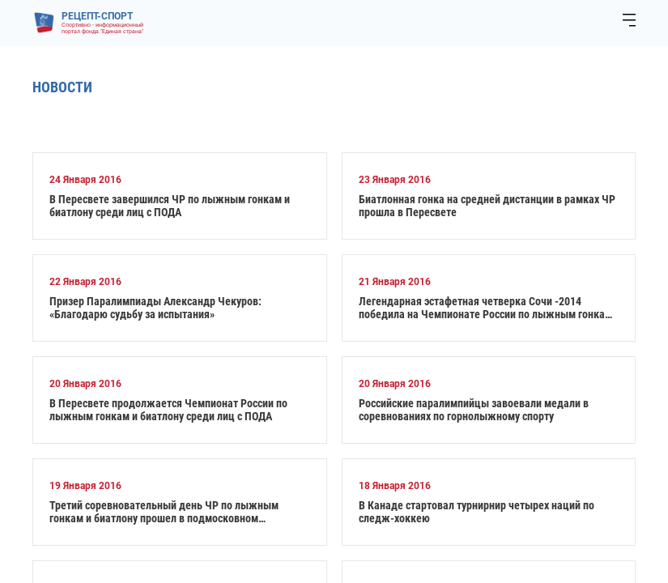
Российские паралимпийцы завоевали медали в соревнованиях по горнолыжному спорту (474, 410)
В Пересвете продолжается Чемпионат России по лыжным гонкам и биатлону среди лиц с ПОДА (168, 410)
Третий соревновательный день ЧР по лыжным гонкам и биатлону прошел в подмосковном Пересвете (164, 512)
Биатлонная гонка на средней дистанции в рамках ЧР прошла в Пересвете (487, 206)
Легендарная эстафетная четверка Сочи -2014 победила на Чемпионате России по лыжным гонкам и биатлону (485, 308)
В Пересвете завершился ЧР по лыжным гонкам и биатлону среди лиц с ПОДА (169, 206)
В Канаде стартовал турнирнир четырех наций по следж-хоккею (476, 512)
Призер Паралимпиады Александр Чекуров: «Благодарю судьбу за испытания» (155, 308)
